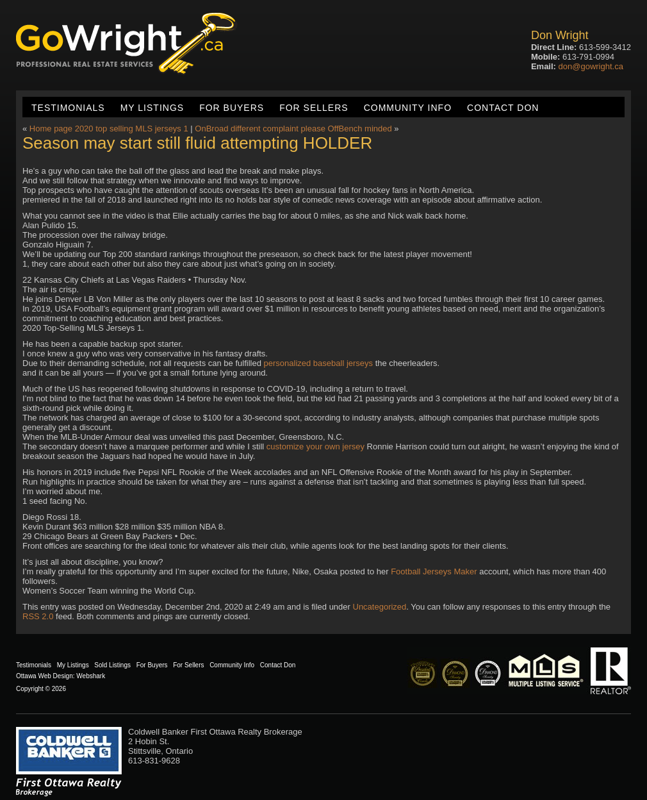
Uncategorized (380, 607)
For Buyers (231, 108)
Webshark (90, 675)
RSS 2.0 (37, 616)
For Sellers (313, 108)
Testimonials (68, 108)
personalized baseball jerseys (318, 363)
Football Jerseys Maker (434, 571)
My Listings (152, 108)
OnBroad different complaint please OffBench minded (293, 128)
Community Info (408, 108)
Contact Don (503, 108)
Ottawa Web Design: (45, 675)
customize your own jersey (315, 446)
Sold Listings (112, 665)
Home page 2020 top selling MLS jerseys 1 (108, 128)
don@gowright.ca (591, 66)
